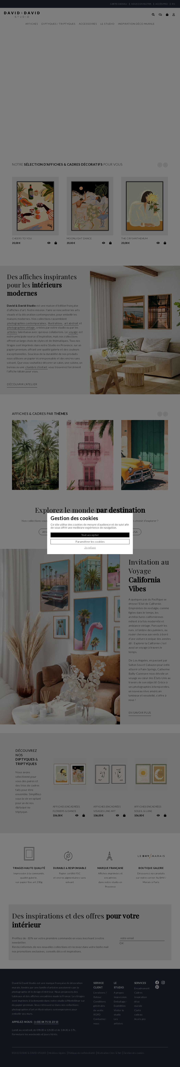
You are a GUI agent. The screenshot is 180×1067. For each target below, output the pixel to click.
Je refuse (90, 547)
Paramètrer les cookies (90, 541)
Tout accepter (90, 534)
